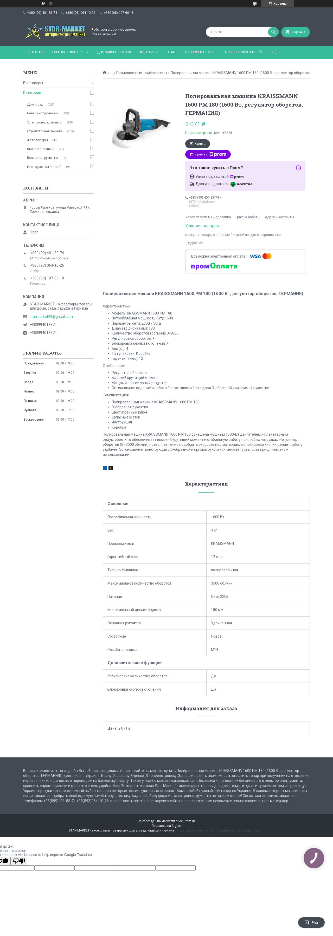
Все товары (33, 83)
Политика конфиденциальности (241, 830)
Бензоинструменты (42, 113)
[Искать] (273, 32)
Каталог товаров (67, 52)
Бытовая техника (40, 149)
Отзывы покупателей (242, 52)
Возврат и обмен (200, 52)
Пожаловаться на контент (195, 830)
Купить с (210, 154)
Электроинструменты (44, 122)
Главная (35, 52)
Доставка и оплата (114, 52)
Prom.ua (190, 821)
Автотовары (37, 140)
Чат (311, 922)
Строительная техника (45, 131)
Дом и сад (35, 104)
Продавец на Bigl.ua (167, 826)
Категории (32, 92)
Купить (200, 144)
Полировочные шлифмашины (141, 73)
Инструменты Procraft (44, 167)
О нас (171, 52)
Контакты (149, 52)
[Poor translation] (19, 861)
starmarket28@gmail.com (51, 317)
